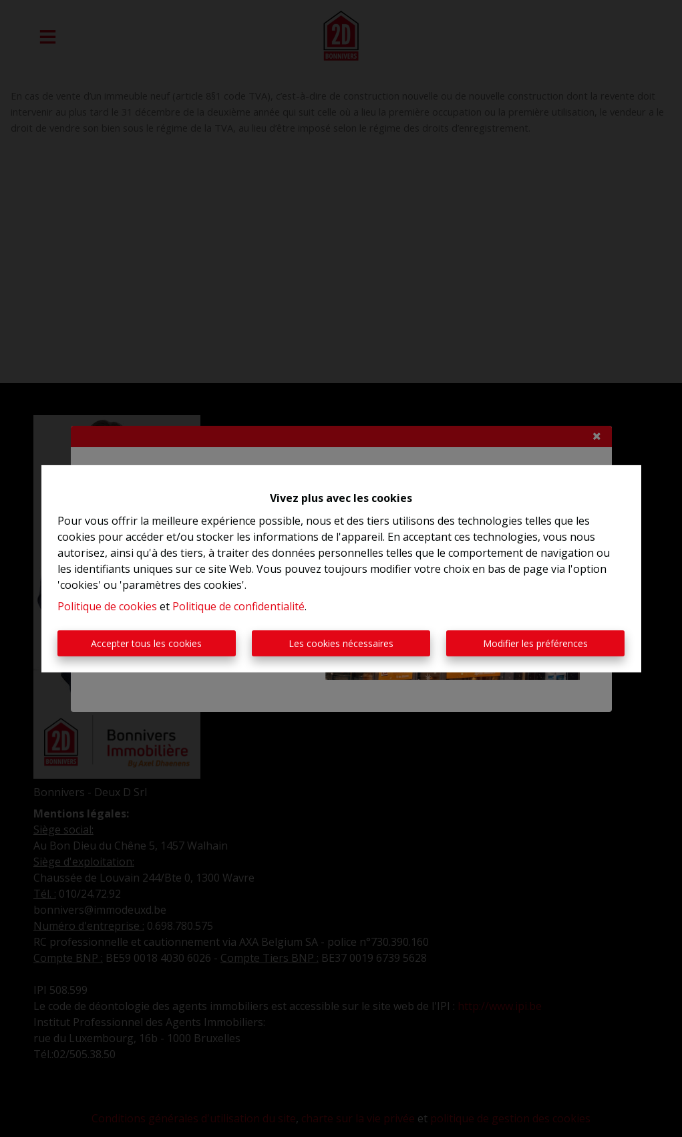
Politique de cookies (107, 606)
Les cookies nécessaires (341, 643)
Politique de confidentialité (238, 606)
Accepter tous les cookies (146, 643)
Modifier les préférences (535, 643)
